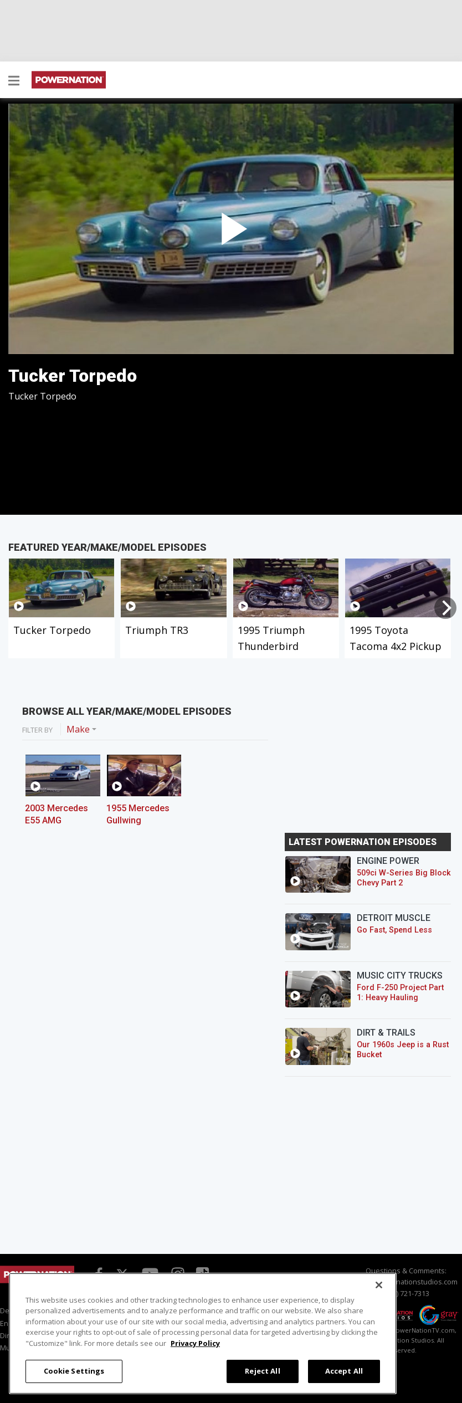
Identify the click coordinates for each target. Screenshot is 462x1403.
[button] (14, 81)
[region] (203, 1333)
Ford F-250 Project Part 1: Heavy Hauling (400, 992)
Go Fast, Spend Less (394, 930)
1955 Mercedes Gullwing (138, 814)
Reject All (262, 1371)
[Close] (379, 1285)
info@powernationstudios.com (406, 1282)
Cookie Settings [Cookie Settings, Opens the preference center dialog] (74, 1371)
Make (78, 729)
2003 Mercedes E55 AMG (56, 814)
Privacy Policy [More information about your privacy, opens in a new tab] (195, 1343)
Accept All (344, 1371)
